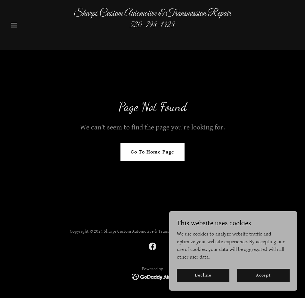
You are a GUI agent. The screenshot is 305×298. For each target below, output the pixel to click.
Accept (263, 274)
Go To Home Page (152, 152)
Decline (203, 274)
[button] (29, 25)
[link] (152, 37)
